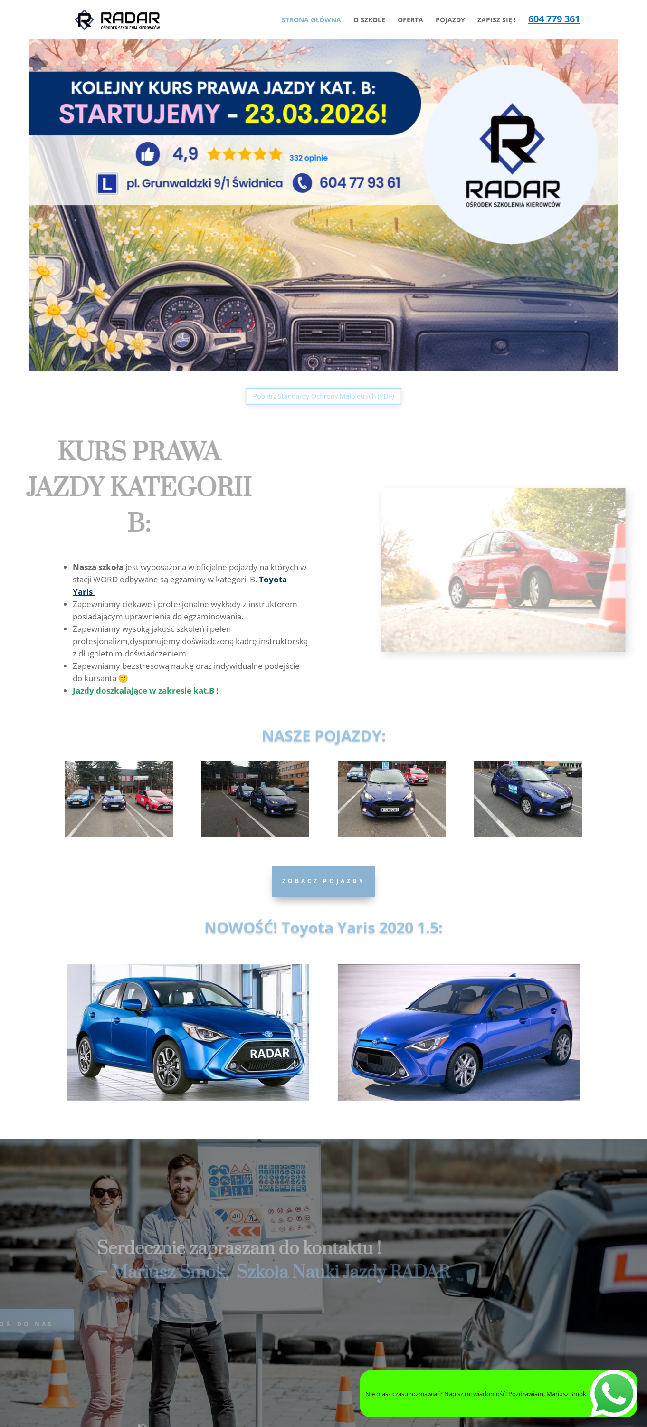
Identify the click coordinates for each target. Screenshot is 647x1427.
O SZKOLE (369, 20)
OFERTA (410, 20)
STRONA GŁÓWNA (311, 20)
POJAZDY (450, 20)
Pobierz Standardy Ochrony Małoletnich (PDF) (323, 396)
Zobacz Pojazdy (323, 881)
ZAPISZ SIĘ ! (496, 20)
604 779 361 (554, 20)
